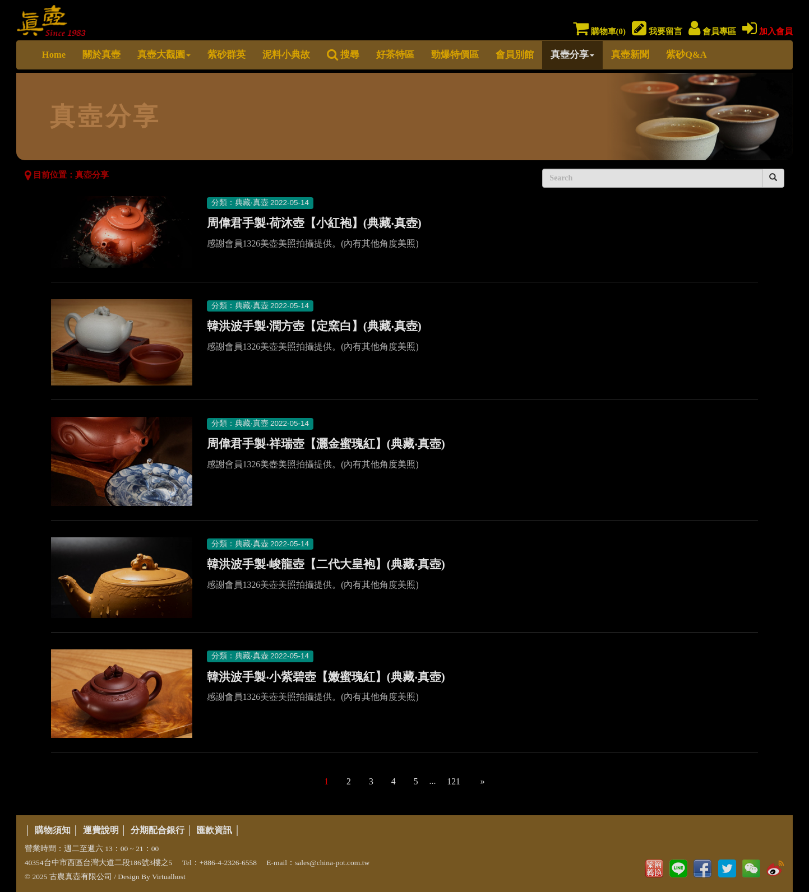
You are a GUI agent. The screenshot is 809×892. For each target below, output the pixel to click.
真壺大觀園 (164, 54)
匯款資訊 (214, 830)
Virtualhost (169, 876)
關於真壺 (101, 54)
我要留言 (657, 31)
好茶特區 (395, 54)
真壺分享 (572, 54)
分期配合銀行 (157, 830)
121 (453, 781)
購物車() (599, 31)
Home (54, 54)
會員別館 (515, 54)
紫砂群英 (226, 54)
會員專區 (712, 31)
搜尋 (343, 54)
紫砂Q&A (686, 54)
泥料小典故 (286, 54)
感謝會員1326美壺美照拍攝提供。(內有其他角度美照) (313, 243)
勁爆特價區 (455, 54)
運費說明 (101, 830)
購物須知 (53, 830)
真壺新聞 (630, 54)
